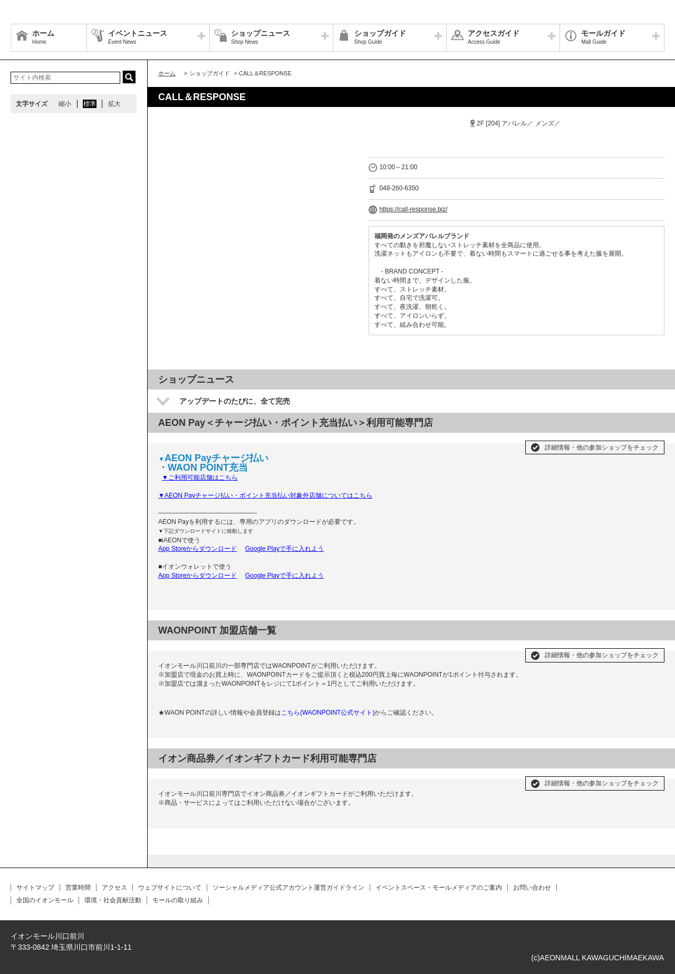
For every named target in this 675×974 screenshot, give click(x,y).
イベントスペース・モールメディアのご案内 (438, 887)
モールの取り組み (177, 900)
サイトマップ (35, 887)
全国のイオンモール (44, 900)
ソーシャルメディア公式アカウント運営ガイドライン (288, 887)
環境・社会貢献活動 (112, 900)
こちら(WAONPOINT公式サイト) (328, 712)
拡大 (114, 104)
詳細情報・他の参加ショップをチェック (602, 447)
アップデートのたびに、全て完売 (234, 401)
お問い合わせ (532, 887)
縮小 (65, 104)
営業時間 (78, 887)
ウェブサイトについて (169, 887)
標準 (89, 104)
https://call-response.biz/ (413, 209)
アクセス (114, 887)
